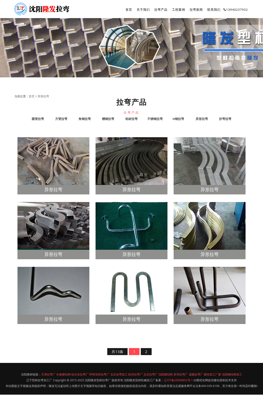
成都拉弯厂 (196, 375)
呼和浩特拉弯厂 (99, 375)
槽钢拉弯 (108, 119)
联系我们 (213, 9)
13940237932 (236, 9)
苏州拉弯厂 (181, 375)
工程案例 (178, 9)
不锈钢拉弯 (155, 119)
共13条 (117, 352)
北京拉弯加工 (119, 375)
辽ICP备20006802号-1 (178, 380)
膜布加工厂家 (212, 375)
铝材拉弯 (131, 119)
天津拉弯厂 (48, 375)
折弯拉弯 (225, 119)
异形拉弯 (43, 96)
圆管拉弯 (38, 119)
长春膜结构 (63, 375)
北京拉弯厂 (150, 375)
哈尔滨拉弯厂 (80, 375)
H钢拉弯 (178, 119)
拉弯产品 (160, 9)
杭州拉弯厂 (135, 375)
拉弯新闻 (196, 9)
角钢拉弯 (84, 119)
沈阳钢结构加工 (232, 375)
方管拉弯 (61, 119)
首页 (129, 9)
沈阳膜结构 (165, 375)
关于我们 (143, 9)
